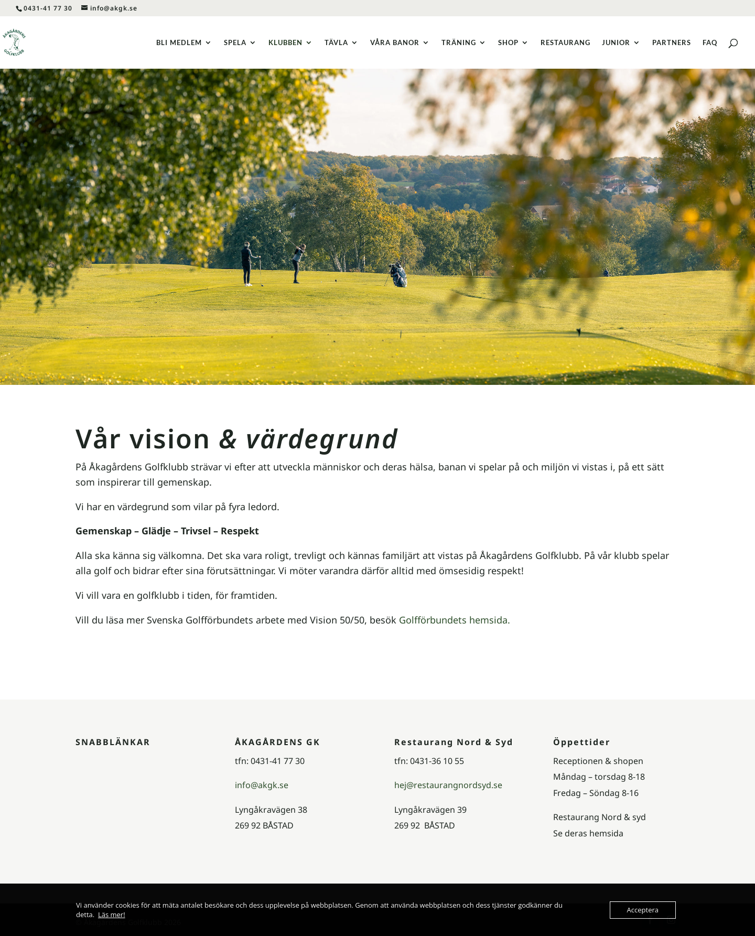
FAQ (710, 43)
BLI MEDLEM (179, 43)
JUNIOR (616, 43)
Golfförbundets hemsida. (454, 620)
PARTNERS (671, 43)
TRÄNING (458, 43)
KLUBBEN (285, 43)
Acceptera (643, 910)
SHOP (508, 43)
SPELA (235, 43)
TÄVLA (336, 43)
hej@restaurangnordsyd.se (448, 785)
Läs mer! (111, 914)
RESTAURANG (565, 43)
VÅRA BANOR (394, 43)
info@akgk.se (261, 785)
